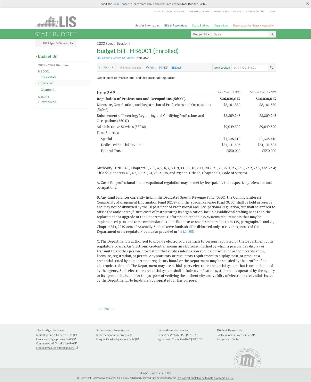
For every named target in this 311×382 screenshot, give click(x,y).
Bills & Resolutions (175, 25)
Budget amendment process (112, 335)
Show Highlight (130, 67)
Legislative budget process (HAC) (55, 335)
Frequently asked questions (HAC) (116, 339)
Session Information (147, 25)
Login (272, 11)
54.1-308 (187, 231)
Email (176, 67)
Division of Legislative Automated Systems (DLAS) (205, 378)
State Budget (200, 25)
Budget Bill (201, 34)
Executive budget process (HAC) (54, 339)
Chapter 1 (48, 89)
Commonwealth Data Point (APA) (55, 343)
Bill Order (103, 58)
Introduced (48, 76)
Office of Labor (123, 58)
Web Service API (246, 335)
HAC (183, 335)
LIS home (238, 11)
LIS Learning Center (199, 11)
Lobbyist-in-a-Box (161, 373)
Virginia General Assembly (169, 11)
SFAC (190, 335)
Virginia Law (221, 25)
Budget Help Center (228, 339)
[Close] (307, 3)
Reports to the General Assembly (253, 25)
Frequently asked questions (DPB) (55, 347)
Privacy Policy (221, 11)
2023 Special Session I (57, 43)
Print (151, 67)
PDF (163, 67)
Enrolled (47, 83)
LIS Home (143, 373)
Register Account (255, 11)
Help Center (121, 4)
